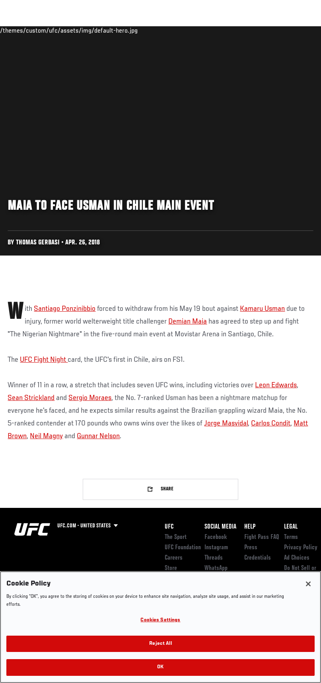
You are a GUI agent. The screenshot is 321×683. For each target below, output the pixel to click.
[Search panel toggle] (295, 30)
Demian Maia (187, 322)
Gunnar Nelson (98, 436)
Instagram (216, 547)
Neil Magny (46, 436)
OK (160, 667)
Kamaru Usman (262, 309)
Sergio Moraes (89, 398)
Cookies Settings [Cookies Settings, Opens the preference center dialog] (160, 620)
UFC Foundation (183, 547)
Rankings (55, 30)
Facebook (215, 537)
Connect (167, 30)
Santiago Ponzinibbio (64, 309)
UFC (169, 527)
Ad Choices (296, 558)
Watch (200, 30)
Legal (291, 527)
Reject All (160, 643)
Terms (291, 537)
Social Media (220, 527)
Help (249, 527)
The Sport (176, 537)
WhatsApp (216, 568)
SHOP (273, 30)
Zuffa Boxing (238, 30)
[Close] (308, 584)
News (122, 30)
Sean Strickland (31, 398)
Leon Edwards (276, 385)
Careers (174, 558)
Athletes (91, 30)
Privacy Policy (300, 547)
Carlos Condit (270, 423)
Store (171, 568)
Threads (213, 558)
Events (21, 30)
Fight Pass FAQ (261, 537)
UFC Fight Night (44, 360)
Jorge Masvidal (226, 423)
